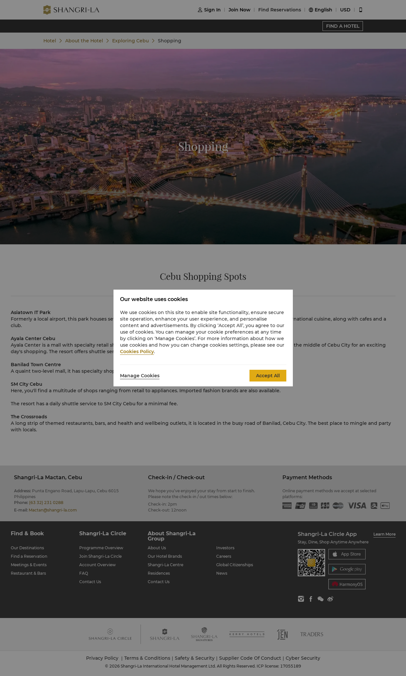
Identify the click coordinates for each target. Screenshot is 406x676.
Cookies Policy (137, 351)
